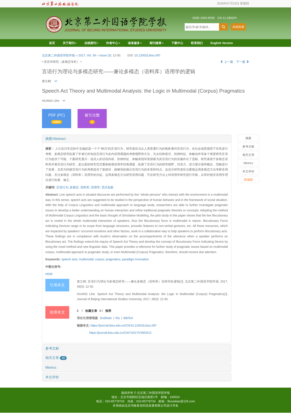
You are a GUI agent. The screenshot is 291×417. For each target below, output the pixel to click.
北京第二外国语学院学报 (58, 55)
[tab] (136, 139)
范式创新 (108, 187)
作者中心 (113, 43)
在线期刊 (91, 43)
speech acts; (70, 259)
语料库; (85, 187)
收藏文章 (91, 310)
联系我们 (197, 43)
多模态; (74, 187)
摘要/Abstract (55, 138)
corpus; (100, 259)
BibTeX (128, 318)
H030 (48, 274)
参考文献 (52, 348)
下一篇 (242, 61)
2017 (81, 55)
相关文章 (56, 358)
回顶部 (248, 179)
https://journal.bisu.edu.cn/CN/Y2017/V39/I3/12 (120, 332)
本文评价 (52, 377)
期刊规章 (157, 43)
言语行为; (62, 187)
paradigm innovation (135, 259)
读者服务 (135, 43)
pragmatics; (114, 259)
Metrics (50, 367)
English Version (221, 43)
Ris (117, 318)
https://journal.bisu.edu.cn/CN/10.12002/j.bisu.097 (124, 325)
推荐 (108, 310)
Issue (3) (105, 55)
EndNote (106, 318)
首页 (52, 43)
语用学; (96, 187)
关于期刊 (70, 43)
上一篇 (226, 61)
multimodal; (87, 259)
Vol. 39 (91, 55)
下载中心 (177, 43)
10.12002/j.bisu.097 (147, 55)
